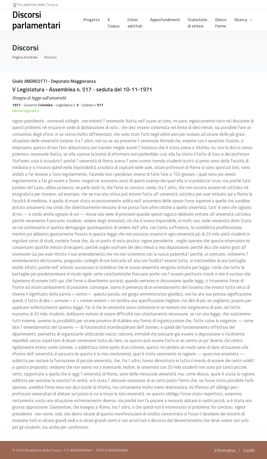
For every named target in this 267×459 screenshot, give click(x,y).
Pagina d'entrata (25, 57)
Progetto (91, 19)
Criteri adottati (135, 21)
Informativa (224, 450)
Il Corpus (114, 21)
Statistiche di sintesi (197, 21)
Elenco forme (221, 21)
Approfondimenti (165, 19)
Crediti (249, 450)
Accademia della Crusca (35, 4)
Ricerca (240, 19)
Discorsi (50, 57)
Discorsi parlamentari (36, 20)
